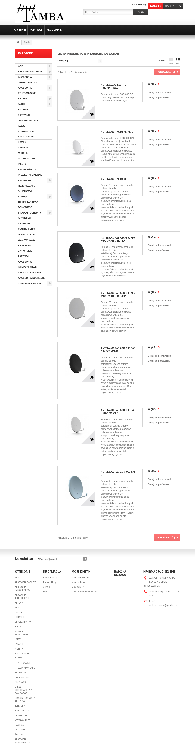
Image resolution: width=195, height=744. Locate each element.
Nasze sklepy (49, 549)
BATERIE (23, 109)
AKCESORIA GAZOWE (30, 71)
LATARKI (23, 147)
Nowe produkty (50, 544)
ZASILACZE (24, 245)
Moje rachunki (78, 549)
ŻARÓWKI (23, 256)
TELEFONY (24, 223)
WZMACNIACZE (26, 240)
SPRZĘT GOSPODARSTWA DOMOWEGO (28, 202)
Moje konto (81, 538)
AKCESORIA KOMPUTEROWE (27, 264)
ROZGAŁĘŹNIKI (26, 185)
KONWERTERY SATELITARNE (26, 134)
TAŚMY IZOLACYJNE (29, 272)
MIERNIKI (23, 153)
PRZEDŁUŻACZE (27, 169)
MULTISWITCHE (27, 158)
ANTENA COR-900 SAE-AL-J (116, 131)
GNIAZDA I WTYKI (28, 120)
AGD (20, 66)
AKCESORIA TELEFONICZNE (27, 90)
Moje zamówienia (80, 544)
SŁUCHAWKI (25, 191)
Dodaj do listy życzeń (159, 92)
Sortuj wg (62, 60)
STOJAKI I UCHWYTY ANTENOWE (30, 215)
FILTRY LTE (24, 115)
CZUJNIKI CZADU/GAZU (31, 283)
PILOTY (22, 164)
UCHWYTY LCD (26, 234)
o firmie (46, 554)
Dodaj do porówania (159, 97)
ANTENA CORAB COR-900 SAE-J (118, 446)
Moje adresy (78, 554)
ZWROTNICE (25, 250)
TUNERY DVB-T (26, 229)
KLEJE (22, 126)
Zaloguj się (139, 4)
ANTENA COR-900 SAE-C (114, 178)
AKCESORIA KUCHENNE (31, 278)
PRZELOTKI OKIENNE (30, 175)
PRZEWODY (24, 180)
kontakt (46, 558)
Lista (178, 61)
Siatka (171, 61)
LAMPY (22, 142)
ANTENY (22, 98)
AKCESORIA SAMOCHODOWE (27, 80)
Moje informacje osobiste (84, 558)
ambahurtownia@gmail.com (163, 572)
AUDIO (22, 104)
